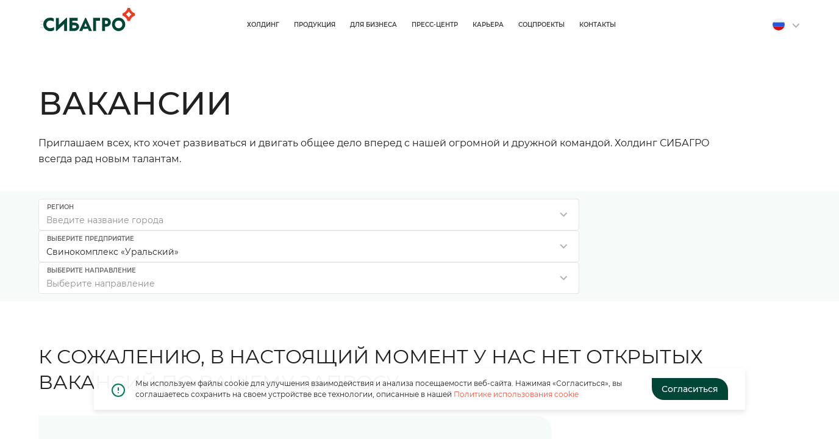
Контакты (733, 25)
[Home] (84, 19)
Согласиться (690, 389)
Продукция (450, 25)
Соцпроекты (677, 25)
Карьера (624, 25)
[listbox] (419, 214)
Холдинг (399, 25)
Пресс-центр (571, 25)
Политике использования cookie (516, 394)
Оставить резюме (690, 351)
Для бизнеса (509, 25)
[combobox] (158, 214)
